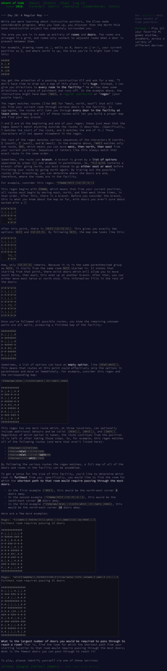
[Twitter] (37, 666)
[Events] (49, 3)
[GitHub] (7, 666)
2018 (19, 6)
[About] (34, 3)
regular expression (77, 94)
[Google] (22, 666)
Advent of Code (12, 3)
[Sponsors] (71, 6)
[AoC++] (53, 6)
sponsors (148, 15)
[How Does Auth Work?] (82, 666)
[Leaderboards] (93, 6)
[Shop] (64, 3)
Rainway (141, 28)
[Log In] (79, 3)
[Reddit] (53, 666)
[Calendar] (36, 6)
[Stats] (114, 6)
